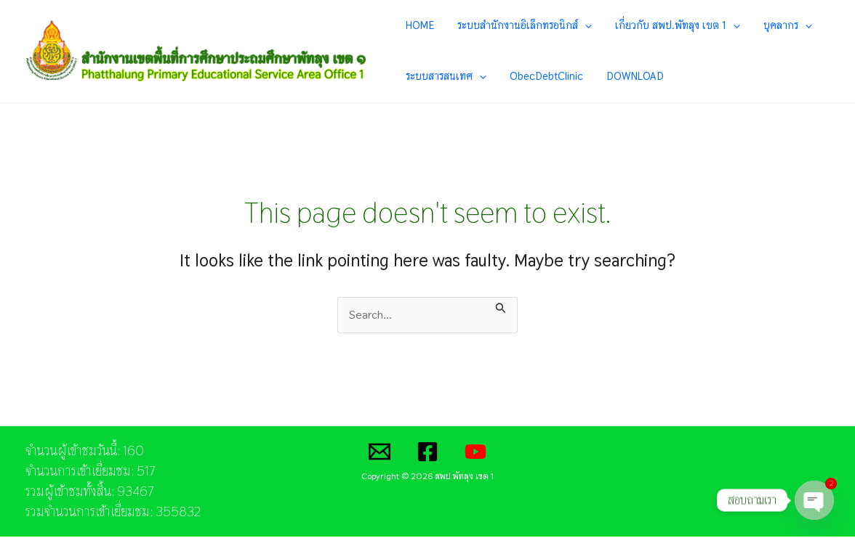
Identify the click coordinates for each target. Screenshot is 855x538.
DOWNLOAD (615, 76)
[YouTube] (475, 453)
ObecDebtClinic (538, 76)
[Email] (379, 453)
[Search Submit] (501, 307)
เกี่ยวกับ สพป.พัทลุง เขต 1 (657, 25)
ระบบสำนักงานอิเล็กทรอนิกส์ (516, 25)
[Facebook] (427, 453)
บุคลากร (756, 25)
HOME (423, 25)
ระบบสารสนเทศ (449, 77)
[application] (577, 25)
